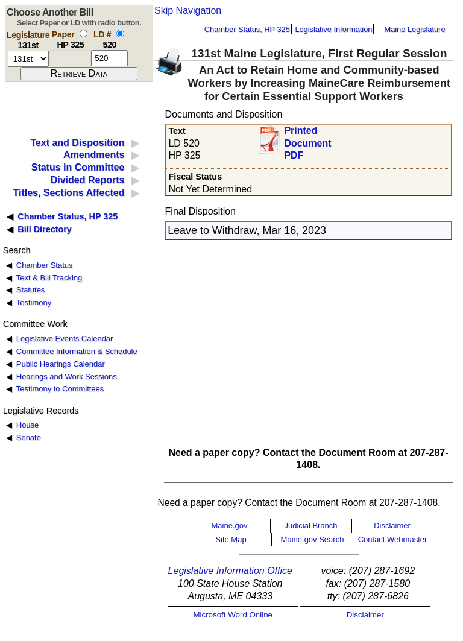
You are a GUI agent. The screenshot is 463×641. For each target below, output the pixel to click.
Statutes (30, 289)
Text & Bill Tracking (49, 277)
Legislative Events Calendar (64, 338)
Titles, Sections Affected (68, 193)
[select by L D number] (120, 33)
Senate (28, 437)
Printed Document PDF (307, 139)
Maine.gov (230, 525)
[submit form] (78, 73)
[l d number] (109, 58)
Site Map (230, 539)
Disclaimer (392, 525)
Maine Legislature (414, 29)
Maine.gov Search (312, 539)
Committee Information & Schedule (76, 351)
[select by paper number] (83, 33)
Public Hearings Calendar (60, 363)
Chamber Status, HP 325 (247, 29)
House (27, 424)
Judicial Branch (310, 525)
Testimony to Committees (60, 388)
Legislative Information (333, 29)
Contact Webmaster (392, 539)
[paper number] (70, 58)
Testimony (33, 302)
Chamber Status (44, 265)
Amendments (93, 155)
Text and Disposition (77, 142)
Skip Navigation (187, 10)
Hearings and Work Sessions (66, 376)
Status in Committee (78, 167)
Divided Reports (88, 180)
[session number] (28, 59)
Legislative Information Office (230, 571)
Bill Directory (44, 229)
